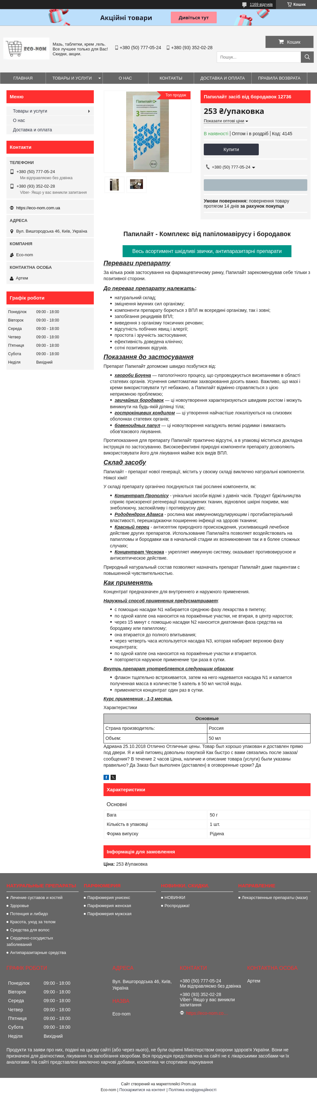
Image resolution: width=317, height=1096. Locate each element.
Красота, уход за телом (32, 921)
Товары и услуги (72, 78)
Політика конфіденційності (192, 1090)
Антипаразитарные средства (38, 952)
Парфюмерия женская (109, 905)
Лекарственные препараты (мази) (275, 897)
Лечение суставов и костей (36, 897)
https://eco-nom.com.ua (38, 207)
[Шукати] (307, 57)
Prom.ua (188, 1084)
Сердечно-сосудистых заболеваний (29, 941)
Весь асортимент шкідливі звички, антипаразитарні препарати (207, 251)
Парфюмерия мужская (109, 913)
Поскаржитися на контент (142, 1090)
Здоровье (19, 905)
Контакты (170, 78)
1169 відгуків (261, 4)
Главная (23, 78)
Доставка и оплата (223, 78)
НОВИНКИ (175, 897)
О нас (125, 78)
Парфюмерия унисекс (108, 897)
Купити (231, 149)
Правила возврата (279, 78)
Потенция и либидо (29, 913)
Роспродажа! (177, 905)
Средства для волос (29, 929)
